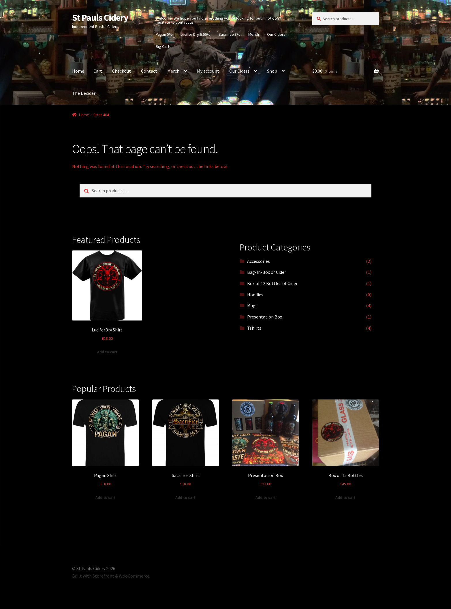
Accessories (258, 261)
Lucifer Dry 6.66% (196, 34)
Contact (149, 71)
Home (78, 71)
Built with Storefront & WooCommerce (110, 576)
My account (208, 71)
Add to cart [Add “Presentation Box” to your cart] (265, 497)
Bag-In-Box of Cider (266, 272)
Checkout (121, 71)
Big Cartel (164, 46)
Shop (272, 71)
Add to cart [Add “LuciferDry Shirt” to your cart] (107, 352)
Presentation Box (264, 317)
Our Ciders (276, 34)
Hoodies (255, 294)
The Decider (83, 93)
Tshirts (254, 328)
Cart (97, 71)
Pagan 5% (164, 34)
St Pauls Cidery (100, 17)
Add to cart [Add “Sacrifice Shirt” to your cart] (185, 497)
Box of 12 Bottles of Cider (272, 283)
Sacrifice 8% (229, 34)
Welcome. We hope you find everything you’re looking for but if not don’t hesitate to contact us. (218, 20)
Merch (253, 34)
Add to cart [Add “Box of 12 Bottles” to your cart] (345, 497)
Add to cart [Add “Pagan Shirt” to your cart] (105, 497)
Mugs (252, 305)
